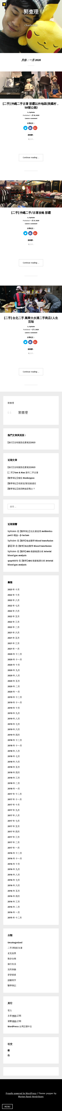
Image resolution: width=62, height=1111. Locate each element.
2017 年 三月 (14, 837)
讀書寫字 (12, 980)
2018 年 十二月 (15, 740)
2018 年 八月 (14, 751)
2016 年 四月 (14, 896)
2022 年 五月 (14, 616)
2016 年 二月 (14, 907)
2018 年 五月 (14, 767)
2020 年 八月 (14, 675)
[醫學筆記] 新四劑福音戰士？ (21, 488)
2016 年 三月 (14, 901)
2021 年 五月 (14, 638)
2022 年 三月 (14, 622)
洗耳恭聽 (12, 969)
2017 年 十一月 (15, 799)
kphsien (32, 112)
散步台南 (12, 958)
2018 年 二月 (14, 783)
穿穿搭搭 (12, 975)
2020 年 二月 (14, 686)
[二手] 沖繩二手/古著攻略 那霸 (31, 213)
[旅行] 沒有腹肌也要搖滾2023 (21, 442)
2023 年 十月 (14, 589)
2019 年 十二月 (15, 697)
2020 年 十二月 (15, 654)
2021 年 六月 (14, 632)
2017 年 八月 (14, 815)
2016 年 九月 (14, 869)
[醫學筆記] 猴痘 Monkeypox (21, 478)
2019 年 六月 (14, 729)
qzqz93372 (13, 560)
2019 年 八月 (14, 718)
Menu (7, 1106)
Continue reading (32, 158)
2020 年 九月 (14, 670)
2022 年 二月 (14, 627)
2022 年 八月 (14, 600)
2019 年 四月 (14, 735)
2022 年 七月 (14, 605)
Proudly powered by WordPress (21, 1093)
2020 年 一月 (14, 691)
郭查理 (31, 12)
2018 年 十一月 (15, 745)
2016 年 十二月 (15, 853)
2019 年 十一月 (15, 702)
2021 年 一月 (14, 649)
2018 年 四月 (14, 772)
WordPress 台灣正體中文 (20, 1026)
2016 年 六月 (14, 885)
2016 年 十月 (14, 864)
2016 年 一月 (14, 912)
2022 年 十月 (14, 595)
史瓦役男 (12, 953)
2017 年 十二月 (15, 794)
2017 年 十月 (14, 804)
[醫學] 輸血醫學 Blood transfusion (36, 540)
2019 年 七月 (14, 724)
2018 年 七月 (14, 756)
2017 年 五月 (14, 826)
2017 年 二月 (14, 842)
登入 (10, 1010)
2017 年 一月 (14, 848)
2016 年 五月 (14, 891)
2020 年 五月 (14, 681)
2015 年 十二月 (15, 917)
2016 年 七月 (14, 880)
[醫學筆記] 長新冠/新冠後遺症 (22, 483)
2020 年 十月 (14, 665)
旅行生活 (12, 964)
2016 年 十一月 (15, 858)
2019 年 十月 (14, 708)
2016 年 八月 (14, 874)
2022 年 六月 (14, 611)
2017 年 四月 (14, 831)
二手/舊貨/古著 (15, 948)
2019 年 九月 (14, 713)
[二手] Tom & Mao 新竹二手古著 (23, 472)
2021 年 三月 (14, 643)
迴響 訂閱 (14, 1021)
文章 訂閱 (14, 1015)
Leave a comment (31, 118)
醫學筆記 (12, 985)
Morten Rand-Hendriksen (30, 1096)
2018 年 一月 (14, 788)
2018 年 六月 (14, 761)
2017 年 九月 (14, 810)
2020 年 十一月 (15, 659)
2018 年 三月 (14, 778)
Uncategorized (15, 942)
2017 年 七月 (14, 821)
